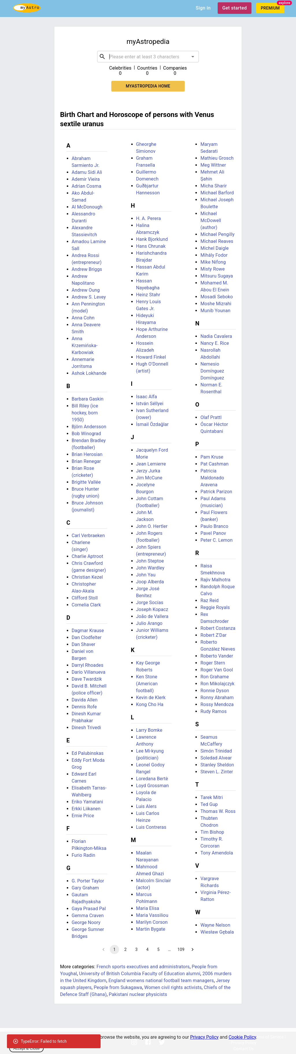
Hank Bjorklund (152, 239)
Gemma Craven (88, 915)
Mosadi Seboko (216, 296)
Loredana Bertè (152, 778)
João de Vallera (152, 616)
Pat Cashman (214, 464)
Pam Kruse (211, 457)
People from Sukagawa (118, 987)
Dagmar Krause (88, 630)
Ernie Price (83, 815)
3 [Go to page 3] (136, 949)
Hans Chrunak (151, 246)
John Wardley (150, 568)
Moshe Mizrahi (215, 303)
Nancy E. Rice (214, 343)
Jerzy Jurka (148, 471)
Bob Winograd (86, 433)
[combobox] (148, 56)
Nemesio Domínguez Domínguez (212, 371)
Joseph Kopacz (152, 609)
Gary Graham (85, 888)
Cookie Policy (242, 1037)
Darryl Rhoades (87, 665)
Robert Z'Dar (213, 635)
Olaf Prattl (210, 417)
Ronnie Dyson (214, 690)
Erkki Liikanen (86, 808)
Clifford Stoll (85, 598)
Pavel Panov (213, 533)
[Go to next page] (192, 949)
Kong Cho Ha (150, 704)
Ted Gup (209, 804)
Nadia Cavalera (216, 336)
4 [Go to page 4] (147, 949)
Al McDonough (87, 207)
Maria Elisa (147, 908)
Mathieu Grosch (217, 158)
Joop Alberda (150, 581)
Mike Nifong (213, 262)
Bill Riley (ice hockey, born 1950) (85, 412)
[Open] (193, 57)
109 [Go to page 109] (181, 949)
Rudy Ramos (213, 711)
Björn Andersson (89, 426)
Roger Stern (212, 663)
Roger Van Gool (216, 670)
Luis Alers (146, 806)
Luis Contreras (151, 827)
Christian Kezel (87, 577)
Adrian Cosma (86, 186)
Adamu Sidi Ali (87, 172)
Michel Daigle (214, 248)
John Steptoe (150, 561)
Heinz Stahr (148, 294)
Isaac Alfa (146, 396)
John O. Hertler (152, 526)
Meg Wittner (213, 165)
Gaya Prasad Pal (89, 908)
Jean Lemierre (151, 464)
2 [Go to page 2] (125, 949)
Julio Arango (149, 623)
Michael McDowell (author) (210, 220)
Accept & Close (26, 1048)
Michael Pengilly (217, 234)
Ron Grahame (214, 676)
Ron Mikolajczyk (217, 683)
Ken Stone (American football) (147, 683)
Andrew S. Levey (89, 297)
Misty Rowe (212, 269)
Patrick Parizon (216, 491)
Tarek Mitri (211, 797)
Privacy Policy (204, 1037)
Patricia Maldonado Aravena (212, 477)
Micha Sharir (213, 186)
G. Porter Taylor (88, 881)
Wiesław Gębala (217, 932)
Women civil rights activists (173, 987)
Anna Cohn (83, 318)
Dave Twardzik (87, 679)
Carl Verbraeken (88, 535)
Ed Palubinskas (88, 753)
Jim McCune (149, 478)
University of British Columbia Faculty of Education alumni (139, 973)
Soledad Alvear (216, 758)
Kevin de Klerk (151, 697)
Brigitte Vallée (86, 482)
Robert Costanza (217, 628)
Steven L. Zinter (216, 771)
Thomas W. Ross (217, 811)
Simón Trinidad (216, 751)
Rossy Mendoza (217, 704)
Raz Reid (209, 600)
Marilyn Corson (152, 922)
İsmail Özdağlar (152, 424)
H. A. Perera (148, 218)
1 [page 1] (114, 949)
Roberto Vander (216, 656)
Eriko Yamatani (87, 802)
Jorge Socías (149, 602)
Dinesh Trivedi (86, 727)
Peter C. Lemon (216, 540)
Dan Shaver (83, 644)
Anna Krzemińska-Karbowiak (85, 345)
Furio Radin (83, 855)
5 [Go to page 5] (158, 949)
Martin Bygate (150, 929)
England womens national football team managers (161, 980)
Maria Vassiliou (152, 915)
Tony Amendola (216, 853)
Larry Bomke (149, 730)
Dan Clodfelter (86, 637)
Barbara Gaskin (87, 399)
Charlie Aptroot (87, 556)
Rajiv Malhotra (215, 579)
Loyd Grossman (152, 785)
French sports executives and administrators (143, 966)
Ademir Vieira (86, 179)
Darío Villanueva (89, 672)
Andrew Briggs (87, 269)
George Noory (86, 922)
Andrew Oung (86, 290)
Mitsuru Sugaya (216, 276)
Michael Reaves (216, 241)
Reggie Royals (215, 607)
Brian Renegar (86, 461)
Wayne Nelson (215, 925)
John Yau (146, 575)
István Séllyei (150, 403)
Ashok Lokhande (89, 373)
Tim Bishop (212, 832)
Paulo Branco (214, 526)
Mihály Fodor (213, 255)
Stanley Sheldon (217, 765)
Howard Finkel (151, 357)
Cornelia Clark (86, 605)
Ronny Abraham (217, 697)
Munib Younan (215, 310)
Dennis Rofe (84, 707)
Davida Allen (85, 700)
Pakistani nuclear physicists (138, 994)
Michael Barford (217, 192)
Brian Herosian (87, 454)
